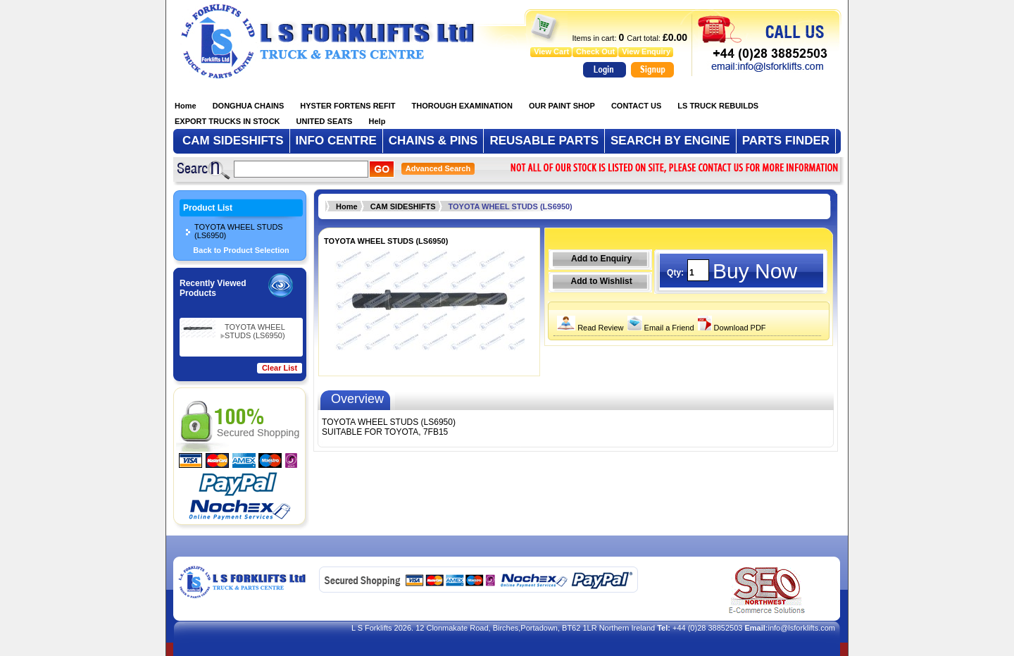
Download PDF (730, 327)
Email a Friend (659, 327)
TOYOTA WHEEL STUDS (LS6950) (238, 231)
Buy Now (755, 271)
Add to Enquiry (601, 259)
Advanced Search (438, 168)
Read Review (588, 327)
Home (347, 206)
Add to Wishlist (601, 281)
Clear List (279, 368)
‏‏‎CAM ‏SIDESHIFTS (403, 206)
